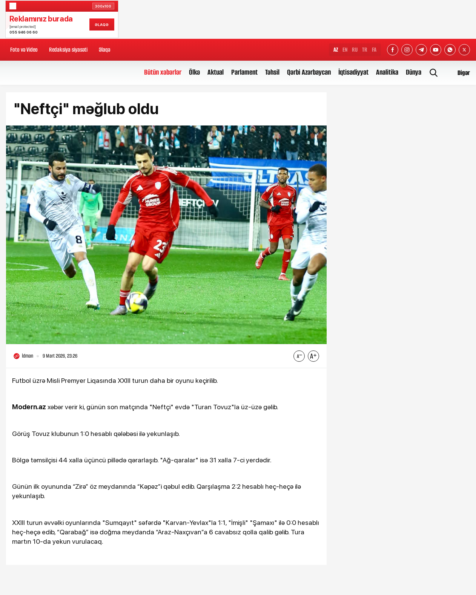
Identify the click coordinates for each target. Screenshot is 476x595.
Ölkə (194, 72)
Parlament (244, 72)
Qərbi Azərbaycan (309, 72)
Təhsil (272, 72)
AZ (335, 50)
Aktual (215, 72)
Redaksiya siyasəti (68, 50)
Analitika (387, 72)
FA (374, 50)
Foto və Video (24, 50)
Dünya (413, 72)
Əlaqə (104, 50)
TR (364, 50)
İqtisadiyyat (353, 72)
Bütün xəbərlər (162, 72)
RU (355, 50)
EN (344, 50)
